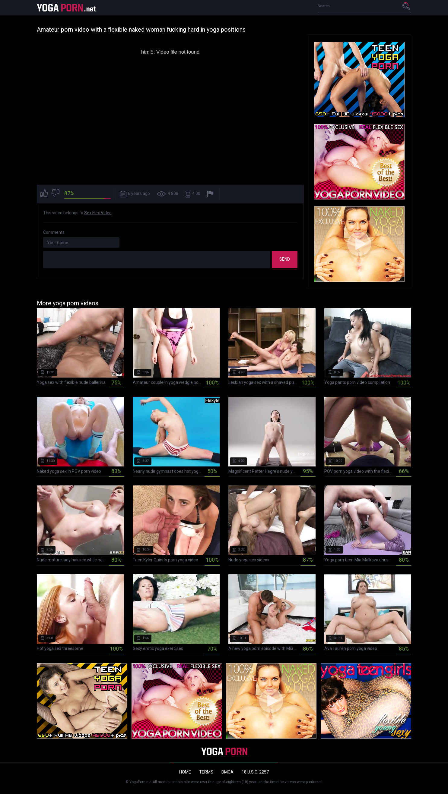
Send (284, 259)
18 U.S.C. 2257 (255, 772)
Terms (206, 772)
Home (185, 772)
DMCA (227, 772)
